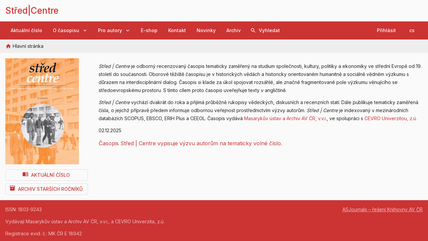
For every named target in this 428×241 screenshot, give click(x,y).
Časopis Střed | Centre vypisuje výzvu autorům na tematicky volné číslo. (190, 143)
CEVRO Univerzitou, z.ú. (390, 118)
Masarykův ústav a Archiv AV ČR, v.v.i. (285, 118)
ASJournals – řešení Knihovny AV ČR (382, 209)
